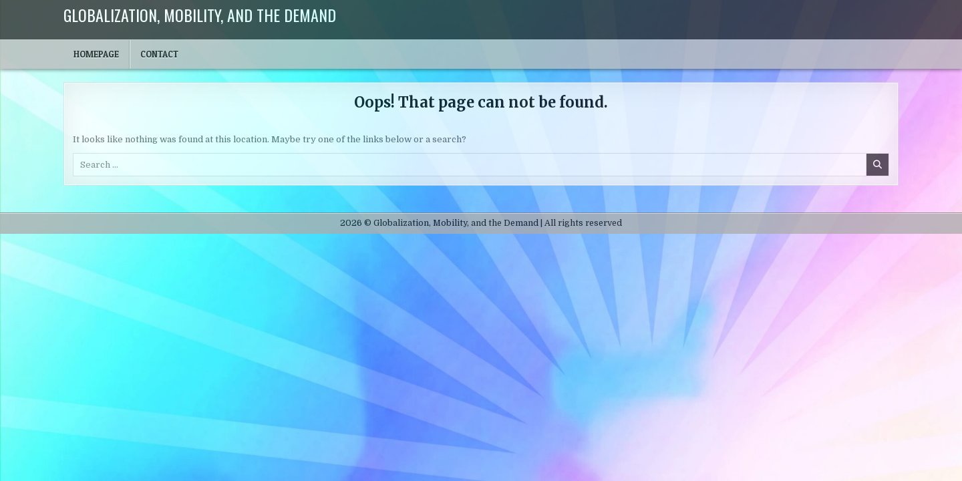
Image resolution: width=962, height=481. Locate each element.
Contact (159, 54)
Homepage (96, 54)
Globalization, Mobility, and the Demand (199, 15)
